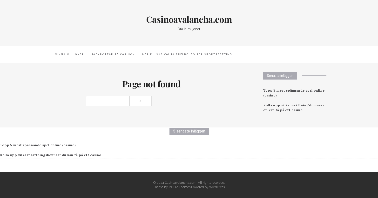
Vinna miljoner (69, 54)
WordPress (217, 187)
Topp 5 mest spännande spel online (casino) (38, 145)
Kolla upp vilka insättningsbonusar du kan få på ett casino (50, 155)
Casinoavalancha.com (189, 19)
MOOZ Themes (179, 187)
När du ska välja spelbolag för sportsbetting (187, 54)
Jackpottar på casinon (113, 54)
